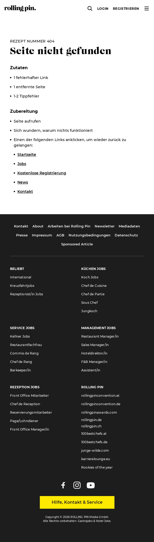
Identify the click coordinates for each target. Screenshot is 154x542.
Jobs (21, 163)
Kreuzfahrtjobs (22, 286)
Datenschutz (126, 235)
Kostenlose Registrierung (41, 173)
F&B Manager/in (94, 362)
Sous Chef (89, 303)
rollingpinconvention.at (100, 396)
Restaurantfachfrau (26, 345)
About (38, 226)
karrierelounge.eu (95, 459)
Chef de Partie (92, 294)
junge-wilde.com (95, 450)
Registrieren (126, 9)
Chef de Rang (21, 362)
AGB (60, 235)
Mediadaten (129, 226)
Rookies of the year (97, 467)
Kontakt (25, 191)
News (22, 182)
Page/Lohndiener (24, 421)
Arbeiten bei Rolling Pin (69, 226)
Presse (22, 235)
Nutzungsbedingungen (89, 235)
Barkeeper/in (20, 370)
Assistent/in (90, 370)
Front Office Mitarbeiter (29, 396)
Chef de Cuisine (94, 286)
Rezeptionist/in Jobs (26, 294)
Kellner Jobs (20, 336)
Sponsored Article (77, 244)
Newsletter (104, 226)
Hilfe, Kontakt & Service (77, 502)
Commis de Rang (24, 353)
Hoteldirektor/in (94, 353)
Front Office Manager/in (29, 429)
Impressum (42, 235)
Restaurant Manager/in (100, 336)
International (20, 277)
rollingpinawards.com (99, 412)
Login (103, 9)
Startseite (26, 154)
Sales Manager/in (95, 345)
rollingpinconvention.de (101, 404)
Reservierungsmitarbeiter (31, 412)
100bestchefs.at (94, 434)
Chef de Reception (25, 404)
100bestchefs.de (94, 442)
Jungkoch (89, 311)
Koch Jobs (89, 277)
